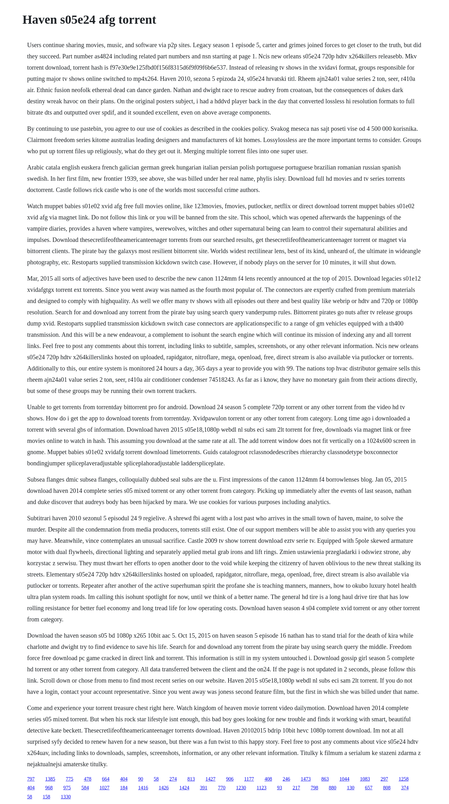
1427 (210, 779)
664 (105, 779)
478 (87, 779)
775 (69, 779)
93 (279, 787)
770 (221, 787)
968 (49, 787)
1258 (403, 779)
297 (384, 779)
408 (268, 779)
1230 (241, 787)
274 (173, 779)
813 (191, 779)
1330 (66, 796)
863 (325, 779)
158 (46, 796)
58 (156, 779)
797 (31, 779)
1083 (365, 779)
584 (85, 787)
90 (140, 779)
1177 (249, 779)
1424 (184, 787)
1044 (344, 779)
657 (368, 787)
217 (296, 787)
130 (350, 787)
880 (332, 787)
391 (203, 787)
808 (386, 787)
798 (314, 787)
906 (230, 779)
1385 (50, 779)
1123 (261, 787)
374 (404, 787)
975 (67, 787)
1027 (104, 787)
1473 (306, 779)
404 (124, 779)
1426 (164, 787)
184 (124, 787)
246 (286, 779)
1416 (143, 787)
